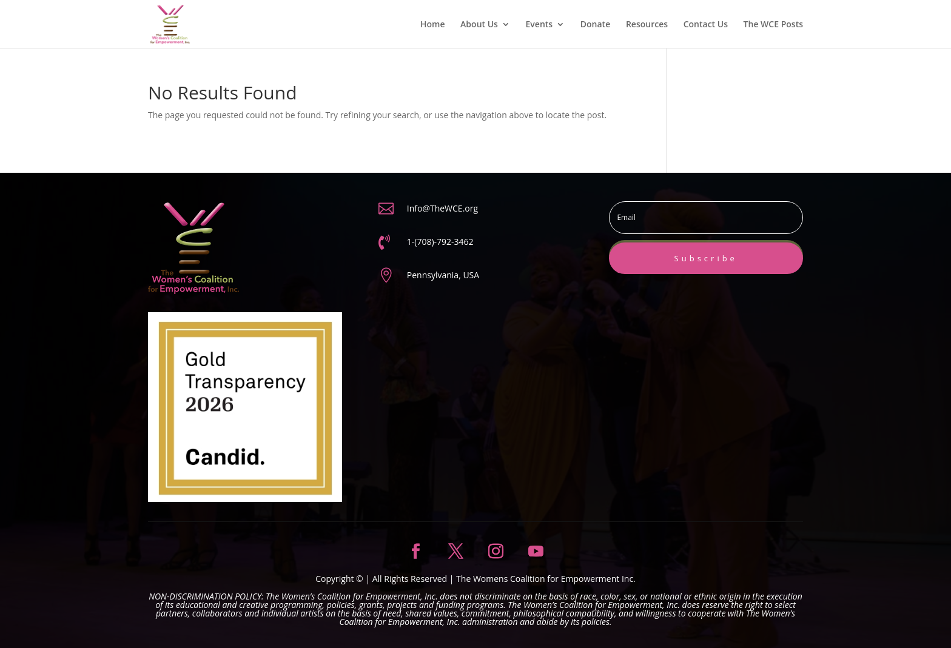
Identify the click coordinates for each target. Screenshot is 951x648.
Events (539, 25)
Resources (647, 25)
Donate (595, 25)
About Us (479, 25)
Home (432, 25)
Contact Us (706, 25)
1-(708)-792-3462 (440, 241)
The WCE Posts (773, 25)
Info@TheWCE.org (442, 208)
